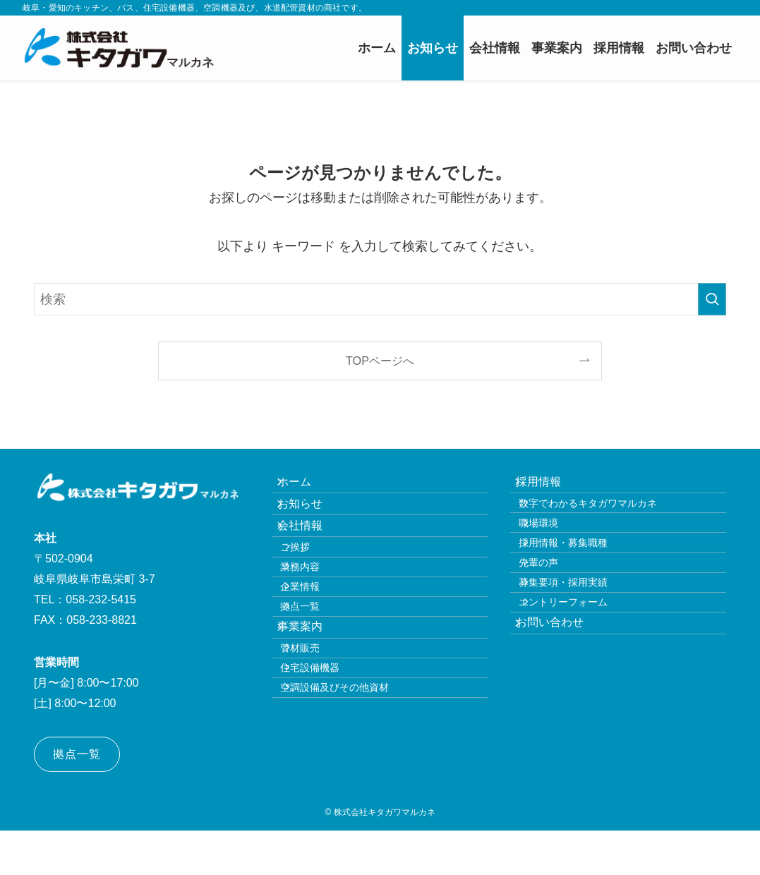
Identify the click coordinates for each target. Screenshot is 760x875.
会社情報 (311, 554)
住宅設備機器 (327, 770)
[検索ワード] (380, 299)
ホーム (306, 487)
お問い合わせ (561, 702)
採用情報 (549, 487)
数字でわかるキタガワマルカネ (605, 520)
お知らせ (311, 521)
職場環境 (555, 549)
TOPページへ (380, 360)
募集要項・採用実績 (580, 640)
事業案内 (311, 709)
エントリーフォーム (580, 670)
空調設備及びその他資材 (352, 801)
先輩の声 (555, 610)
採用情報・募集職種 (580, 580)
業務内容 (317, 616)
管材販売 (317, 741)
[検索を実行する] (712, 299)
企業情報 (317, 647)
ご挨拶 (312, 586)
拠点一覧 (317, 677)
